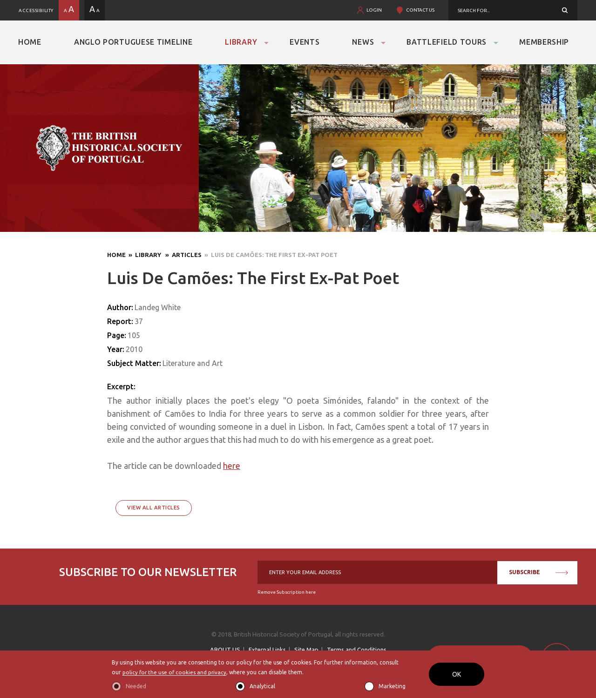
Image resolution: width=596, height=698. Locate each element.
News (363, 42)
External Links (267, 649)
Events (304, 42)
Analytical (262, 686)
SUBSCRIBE (538, 572)
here (231, 465)
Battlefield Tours (446, 42)
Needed (136, 686)
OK (456, 674)
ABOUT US (225, 649)
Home (29, 42)
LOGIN (374, 10)
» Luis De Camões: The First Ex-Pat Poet (270, 254)
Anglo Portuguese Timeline (133, 42)
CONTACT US (420, 10)
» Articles (182, 254)
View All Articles (153, 507)
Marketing (392, 686)
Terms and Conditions (356, 649)
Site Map (306, 649)
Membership (544, 42)
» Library (144, 254)
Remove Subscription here (286, 592)
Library (241, 42)
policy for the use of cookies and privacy (175, 672)
